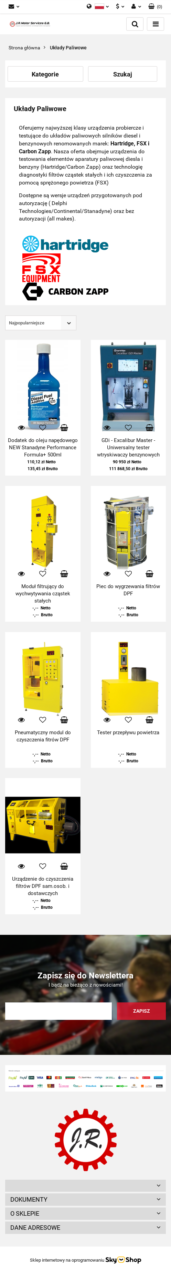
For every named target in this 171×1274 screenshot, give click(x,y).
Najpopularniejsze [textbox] (26, 322)
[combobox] (40, 322)
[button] (155, 7)
